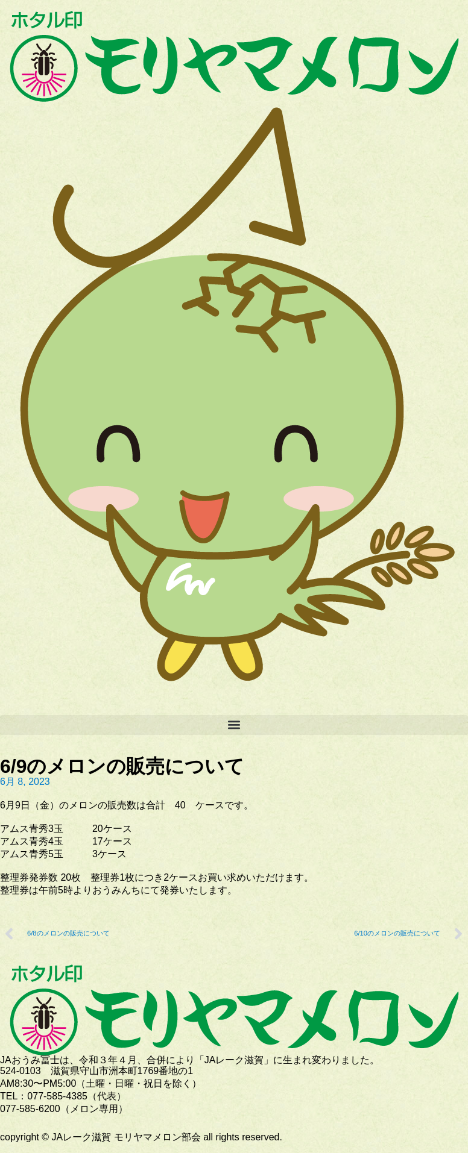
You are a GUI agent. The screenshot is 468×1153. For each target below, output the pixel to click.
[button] (234, 725)
